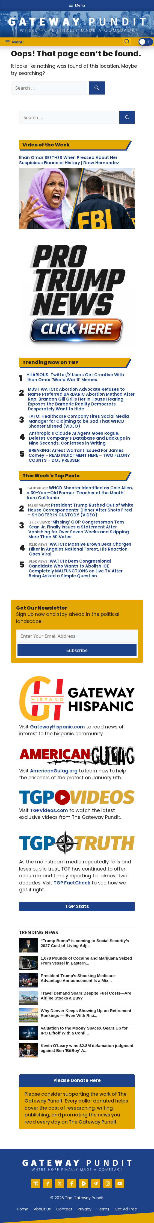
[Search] (97, 88)
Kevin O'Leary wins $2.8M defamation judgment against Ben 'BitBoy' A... (87, 1048)
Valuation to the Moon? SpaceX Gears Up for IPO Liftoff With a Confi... (84, 1030)
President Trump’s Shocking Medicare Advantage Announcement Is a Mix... (78, 978)
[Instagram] (107, 1183)
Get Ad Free (126, 1209)
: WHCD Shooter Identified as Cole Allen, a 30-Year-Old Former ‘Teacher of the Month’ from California (79, 493)
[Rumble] (83, 1183)
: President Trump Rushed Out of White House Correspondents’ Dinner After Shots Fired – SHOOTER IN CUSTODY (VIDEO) (81, 510)
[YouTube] (119, 1183)
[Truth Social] (35, 1183)
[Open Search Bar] (127, 41)
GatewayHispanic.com (57, 727)
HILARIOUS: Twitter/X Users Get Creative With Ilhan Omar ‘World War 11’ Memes (75, 377)
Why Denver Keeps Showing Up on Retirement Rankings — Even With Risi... (86, 1013)
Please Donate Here (77, 1080)
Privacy (84, 1209)
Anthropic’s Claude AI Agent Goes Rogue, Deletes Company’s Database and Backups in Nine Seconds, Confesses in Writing (79, 438)
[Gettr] (47, 1183)
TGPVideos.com (49, 810)
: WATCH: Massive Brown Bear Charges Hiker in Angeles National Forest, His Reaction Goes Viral (80, 549)
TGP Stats (77, 906)
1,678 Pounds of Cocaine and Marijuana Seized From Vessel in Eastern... (86, 960)
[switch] (145, 42)
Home (22, 1209)
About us (42, 1209)
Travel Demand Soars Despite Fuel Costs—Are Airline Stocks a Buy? (86, 995)
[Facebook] (71, 1183)
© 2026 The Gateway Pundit (77, 1198)
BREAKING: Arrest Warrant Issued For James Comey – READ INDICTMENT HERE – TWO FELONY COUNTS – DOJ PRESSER (79, 455)
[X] (59, 1183)
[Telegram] (95, 1183)
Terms (103, 1209)
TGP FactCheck (72, 883)
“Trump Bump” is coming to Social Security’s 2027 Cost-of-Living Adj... (85, 943)
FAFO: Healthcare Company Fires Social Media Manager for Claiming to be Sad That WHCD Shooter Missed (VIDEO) (78, 421)
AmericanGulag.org (54, 771)
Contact (64, 1209)
